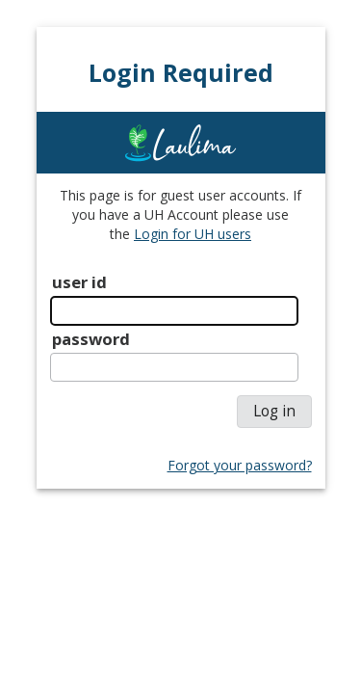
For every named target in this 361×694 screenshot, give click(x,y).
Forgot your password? (240, 465)
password (91, 339)
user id (79, 282)
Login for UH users (192, 234)
